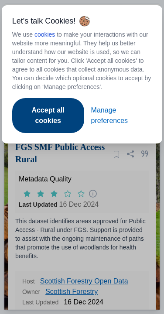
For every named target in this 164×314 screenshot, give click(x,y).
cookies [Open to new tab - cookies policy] (44, 34)
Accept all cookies (48, 115)
